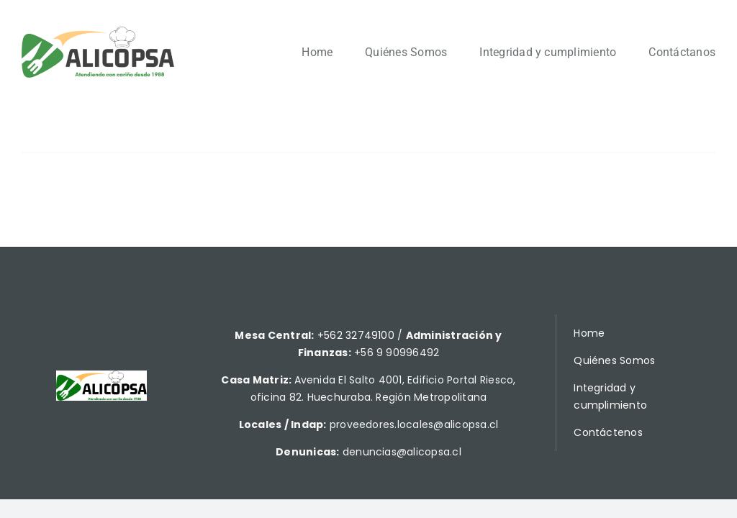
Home (589, 333)
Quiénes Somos (614, 360)
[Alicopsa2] (98, 32)
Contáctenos (608, 432)
